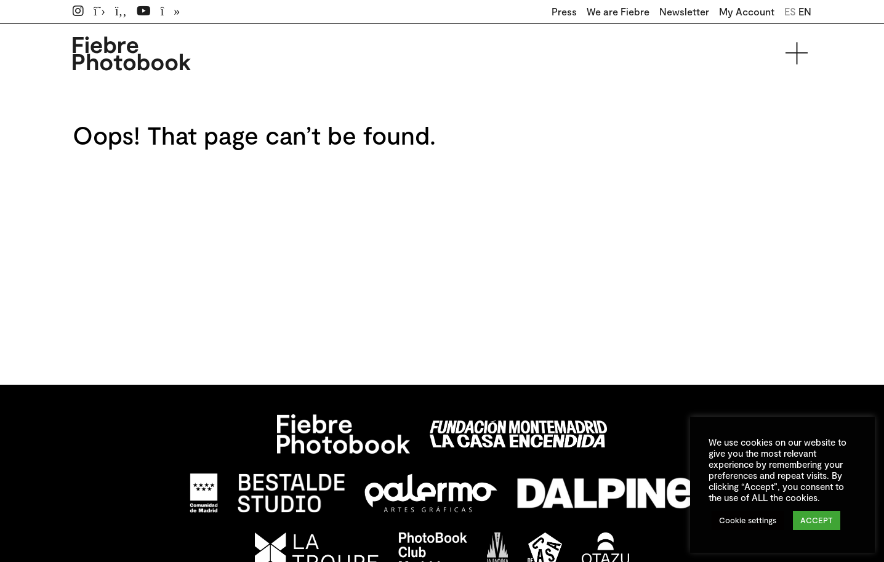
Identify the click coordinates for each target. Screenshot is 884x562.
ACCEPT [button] (816, 520)
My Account (746, 11)
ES (790, 11)
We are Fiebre (618, 11)
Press (564, 11)
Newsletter (684, 11)
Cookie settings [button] (747, 520)
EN (804, 11)
